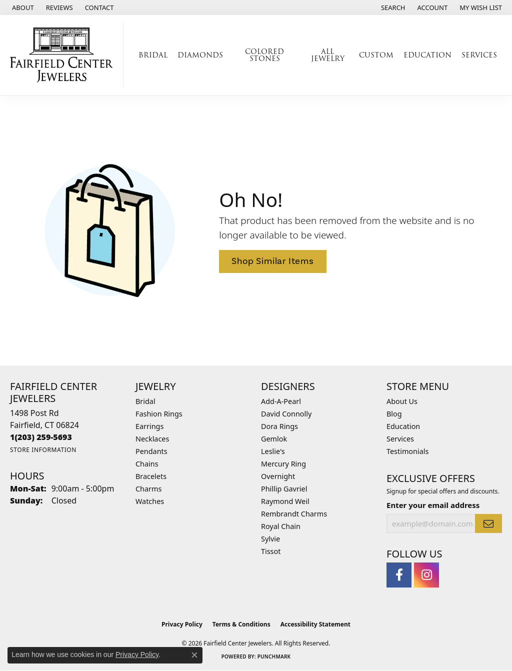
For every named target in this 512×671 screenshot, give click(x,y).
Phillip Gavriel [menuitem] (284, 489)
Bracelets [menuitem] (151, 476)
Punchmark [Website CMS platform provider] (274, 656)
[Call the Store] (41, 437)
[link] (22, 7)
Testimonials (407, 451)
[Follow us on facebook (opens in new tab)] (399, 575)
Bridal (153, 55)
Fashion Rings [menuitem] (159, 413)
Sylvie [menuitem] (270, 539)
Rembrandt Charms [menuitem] (294, 513)
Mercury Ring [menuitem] (283, 463)
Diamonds (200, 55)
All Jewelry (327, 55)
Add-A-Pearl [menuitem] (281, 401)
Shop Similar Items (273, 261)
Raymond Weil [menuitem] (285, 501)
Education (428, 55)
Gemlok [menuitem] (274, 439)
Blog (394, 413)
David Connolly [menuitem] (286, 413)
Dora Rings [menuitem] (279, 426)
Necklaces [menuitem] (152, 439)
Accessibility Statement (315, 624)
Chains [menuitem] (147, 463)
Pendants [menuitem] (152, 451)
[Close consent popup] (195, 655)
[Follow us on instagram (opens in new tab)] (426, 575)
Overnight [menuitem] (278, 476)
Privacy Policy (182, 624)
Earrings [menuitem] (150, 426)
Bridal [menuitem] (146, 401)
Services (479, 55)
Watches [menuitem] (150, 501)
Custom (376, 55)
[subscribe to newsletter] (488, 523)
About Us (402, 401)
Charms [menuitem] (149, 489)
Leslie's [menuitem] (273, 451)
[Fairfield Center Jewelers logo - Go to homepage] (64, 55)
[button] (392, 7)
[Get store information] (43, 450)
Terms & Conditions (241, 624)
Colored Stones (264, 55)
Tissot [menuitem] (270, 551)
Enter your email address (433, 505)
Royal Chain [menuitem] (280, 526)
